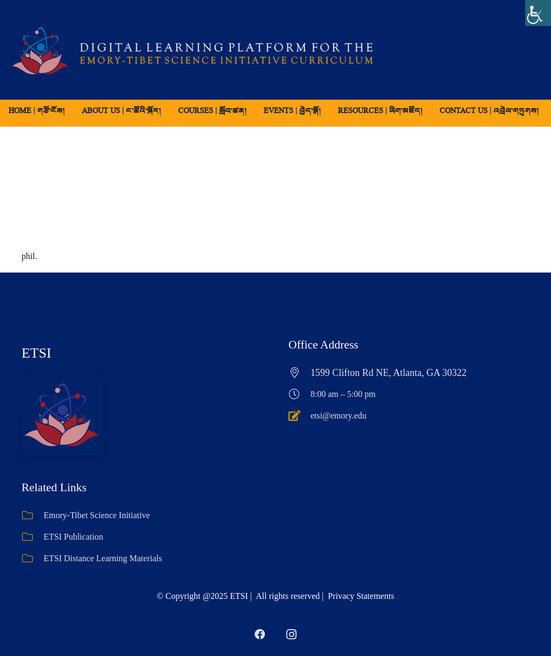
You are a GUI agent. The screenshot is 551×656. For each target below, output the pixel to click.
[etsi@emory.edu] (299, 415)
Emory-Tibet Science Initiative (97, 515)
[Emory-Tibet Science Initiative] (33, 515)
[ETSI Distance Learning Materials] (33, 558)
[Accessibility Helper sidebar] (538, 13)
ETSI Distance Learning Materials (103, 558)
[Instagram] (291, 634)
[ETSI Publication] (33, 537)
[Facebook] (259, 634)
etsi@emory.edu (338, 415)
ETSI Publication (73, 536)
